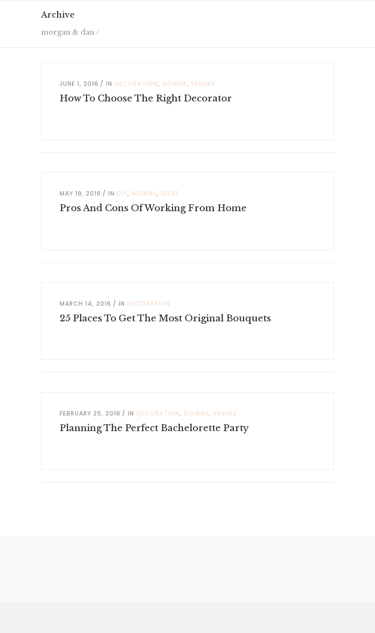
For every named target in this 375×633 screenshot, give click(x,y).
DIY (122, 193)
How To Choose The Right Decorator (146, 98)
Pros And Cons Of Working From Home (153, 208)
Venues (203, 83)
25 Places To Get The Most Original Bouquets (165, 318)
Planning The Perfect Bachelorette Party (154, 428)
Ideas (170, 193)
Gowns (174, 83)
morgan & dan (67, 32)
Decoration (136, 83)
